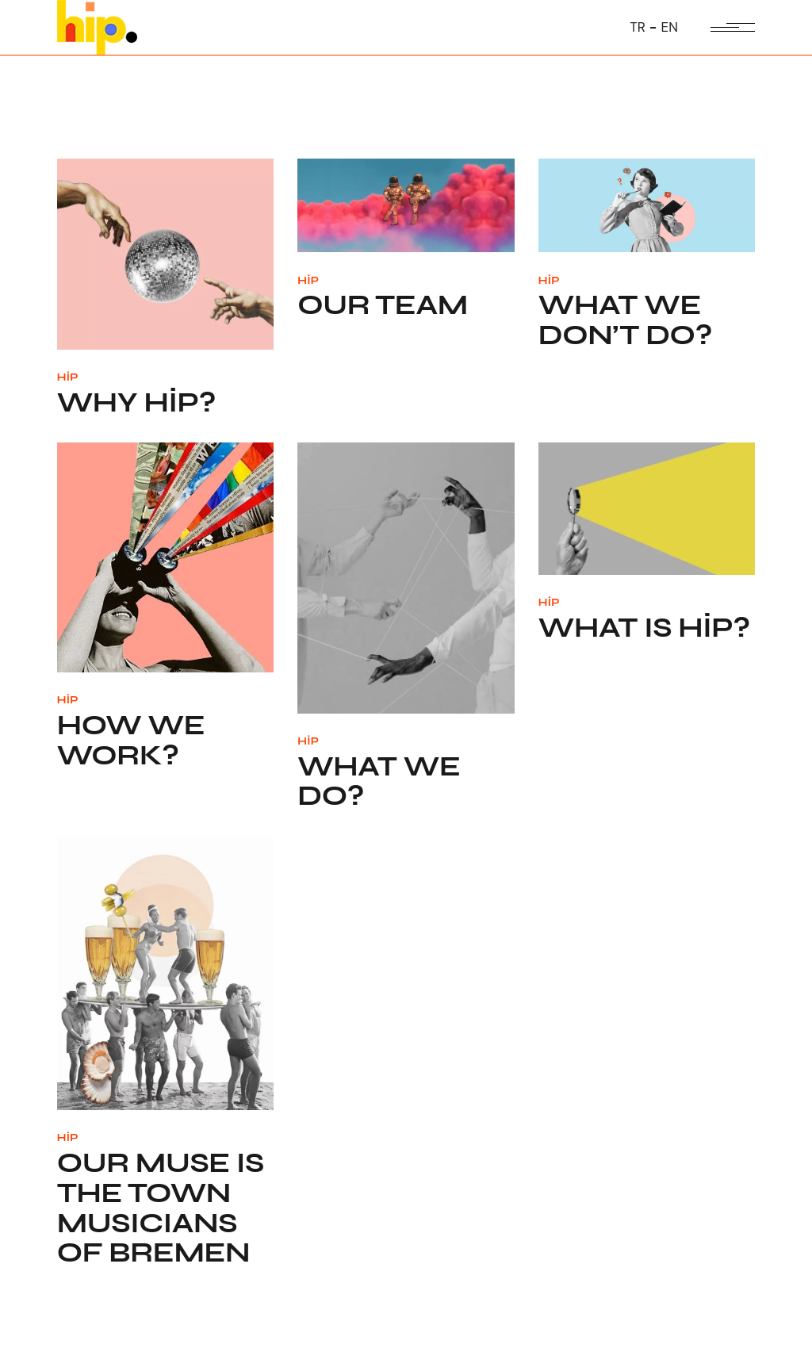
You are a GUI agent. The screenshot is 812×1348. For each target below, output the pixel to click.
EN (669, 27)
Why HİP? (136, 402)
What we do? (378, 782)
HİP (68, 377)
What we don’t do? (625, 320)
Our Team (382, 305)
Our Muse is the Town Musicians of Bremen (160, 1208)
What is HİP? (644, 628)
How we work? (131, 740)
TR (637, 27)
